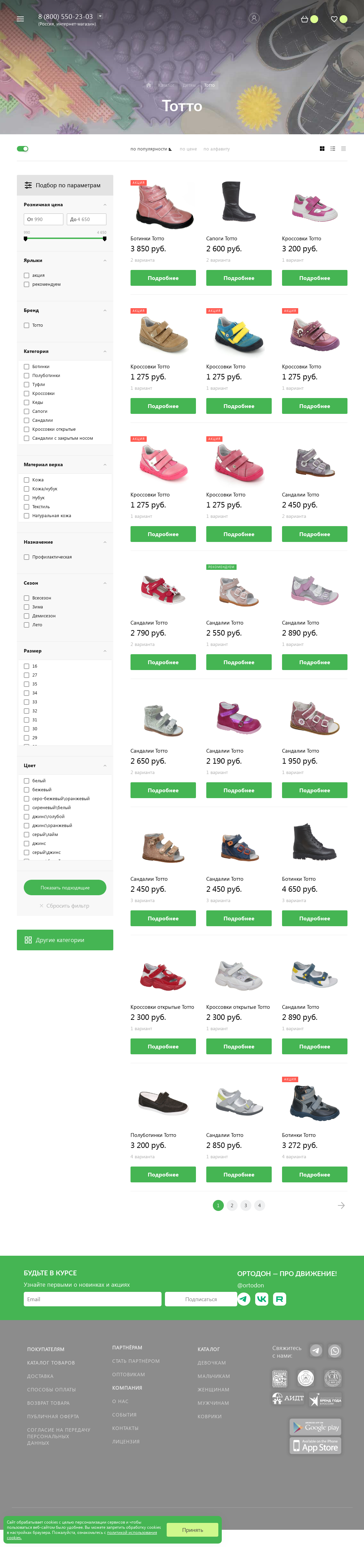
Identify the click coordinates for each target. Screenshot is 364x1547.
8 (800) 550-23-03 (65, 16)
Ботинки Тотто (147, 238)
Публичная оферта (53, 1416)
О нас (120, 1401)
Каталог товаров (51, 1362)
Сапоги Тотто (221, 238)
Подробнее (163, 277)
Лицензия (126, 1441)
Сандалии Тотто (300, 494)
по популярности (149, 148)
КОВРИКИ (210, 1416)
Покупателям (46, 1349)
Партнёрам (127, 1347)
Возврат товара (48, 1403)
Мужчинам (213, 1403)
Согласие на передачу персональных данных (59, 1436)
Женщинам (214, 1389)
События (124, 1414)
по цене (188, 148)
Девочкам (212, 1362)
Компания (127, 1387)
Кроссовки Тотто (301, 238)
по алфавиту (217, 148)
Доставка (40, 1376)
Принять (192, 1529)
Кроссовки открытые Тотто (162, 1007)
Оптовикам (128, 1374)
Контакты (125, 1428)
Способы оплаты (51, 1389)
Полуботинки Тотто (153, 1135)
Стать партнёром (136, 1361)
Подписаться (201, 1299)
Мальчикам (214, 1376)
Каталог (209, 1349)
